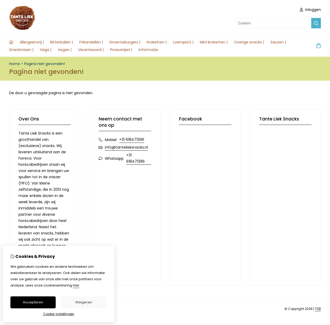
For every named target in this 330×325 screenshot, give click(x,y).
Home (14, 63)
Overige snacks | (249, 42)
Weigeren (83, 302)
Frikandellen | (91, 42)
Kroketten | (157, 42)
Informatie (148, 49)
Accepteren (33, 302)
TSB (318, 309)
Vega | (45, 49)
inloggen (310, 9)
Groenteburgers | (124, 42)
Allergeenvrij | (32, 42)
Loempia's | (183, 42)
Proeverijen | (121, 49)
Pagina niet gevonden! (44, 63)
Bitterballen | (61, 42)
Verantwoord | (91, 49)
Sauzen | (278, 42)
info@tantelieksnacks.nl (126, 147)
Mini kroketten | (213, 42)
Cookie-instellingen (58, 314)
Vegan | (65, 49)
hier (76, 285)
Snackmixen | (21, 49)
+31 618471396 (131, 139)
